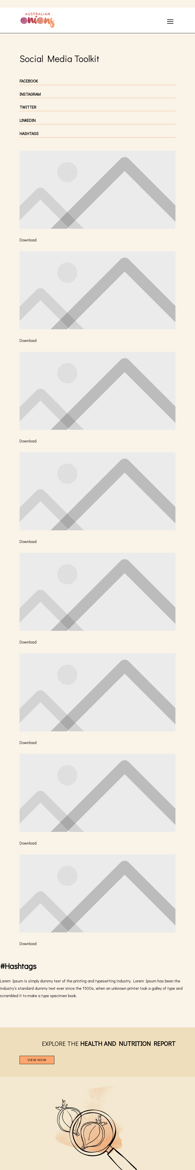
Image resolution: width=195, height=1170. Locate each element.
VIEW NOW (36, 1060)
